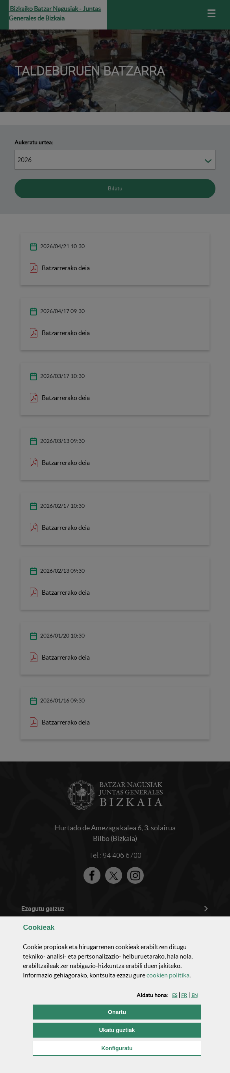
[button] (174, 995)
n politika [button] (168, 975)
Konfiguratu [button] (151, 1047)
